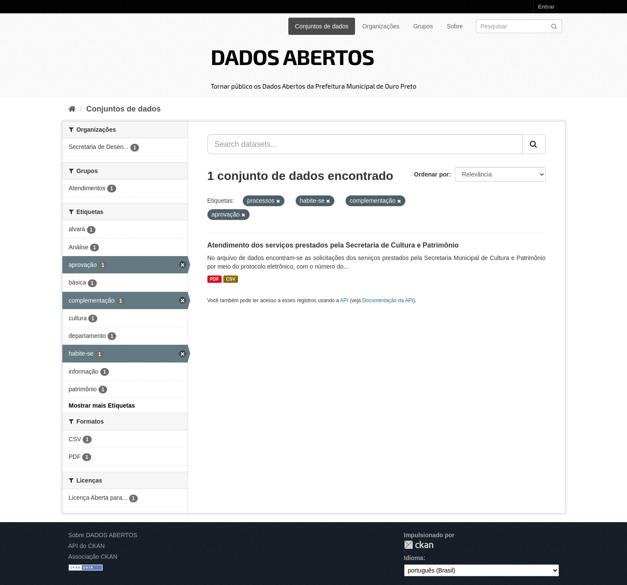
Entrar (546, 6)
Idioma (413, 557)
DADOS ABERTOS (292, 56)
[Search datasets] (519, 26)
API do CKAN (86, 545)
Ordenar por (431, 174)
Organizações (380, 26)
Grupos (423, 26)
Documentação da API (387, 300)
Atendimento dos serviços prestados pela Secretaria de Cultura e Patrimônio (333, 245)
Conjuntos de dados (322, 26)
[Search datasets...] (365, 144)
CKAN (418, 544)
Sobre (455, 26)
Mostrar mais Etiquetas (102, 405)
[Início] (72, 109)
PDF (214, 279)
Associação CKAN (92, 556)
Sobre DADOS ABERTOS (103, 535)
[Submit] (554, 25)
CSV (230, 279)
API (344, 300)
